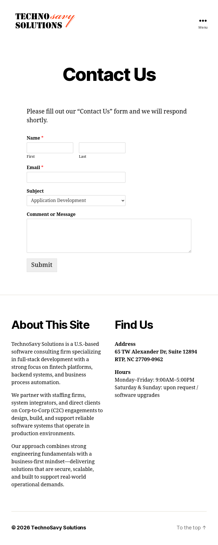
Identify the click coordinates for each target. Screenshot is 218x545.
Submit (42, 266)
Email (35, 169)
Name (35, 139)
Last (82, 158)
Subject (35, 192)
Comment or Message (51, 216)
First (31, 158)
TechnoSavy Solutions (58, 529)
